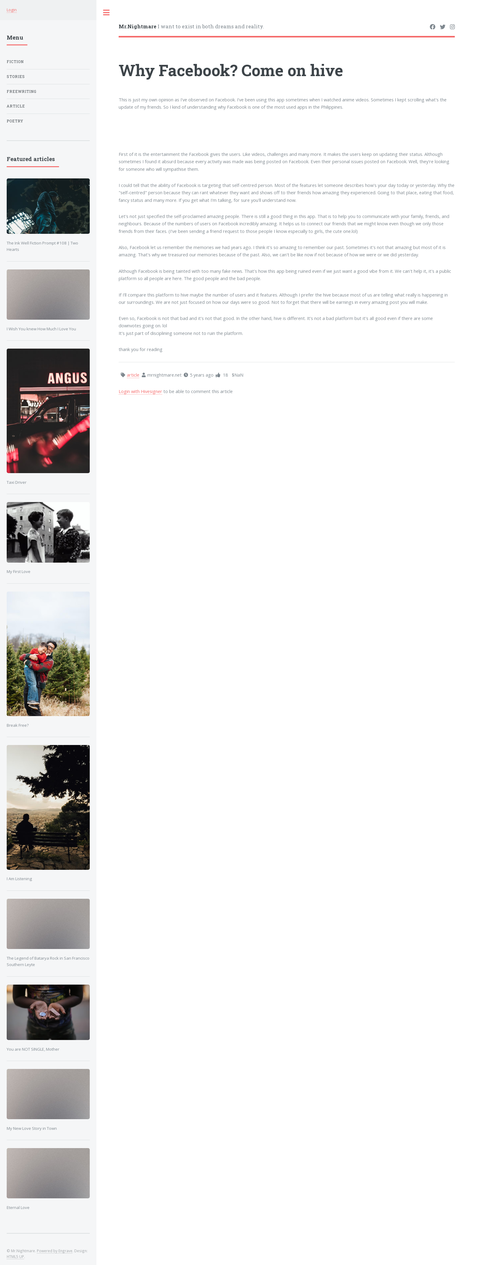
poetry (15, 121)
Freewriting (22, 91)
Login (12, 9)
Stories (16, 76)
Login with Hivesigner (140, 391)
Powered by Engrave (54, 1250)
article (16, 106)
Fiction (15, 61)
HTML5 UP (15, 1256)
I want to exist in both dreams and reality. (191, 26)
